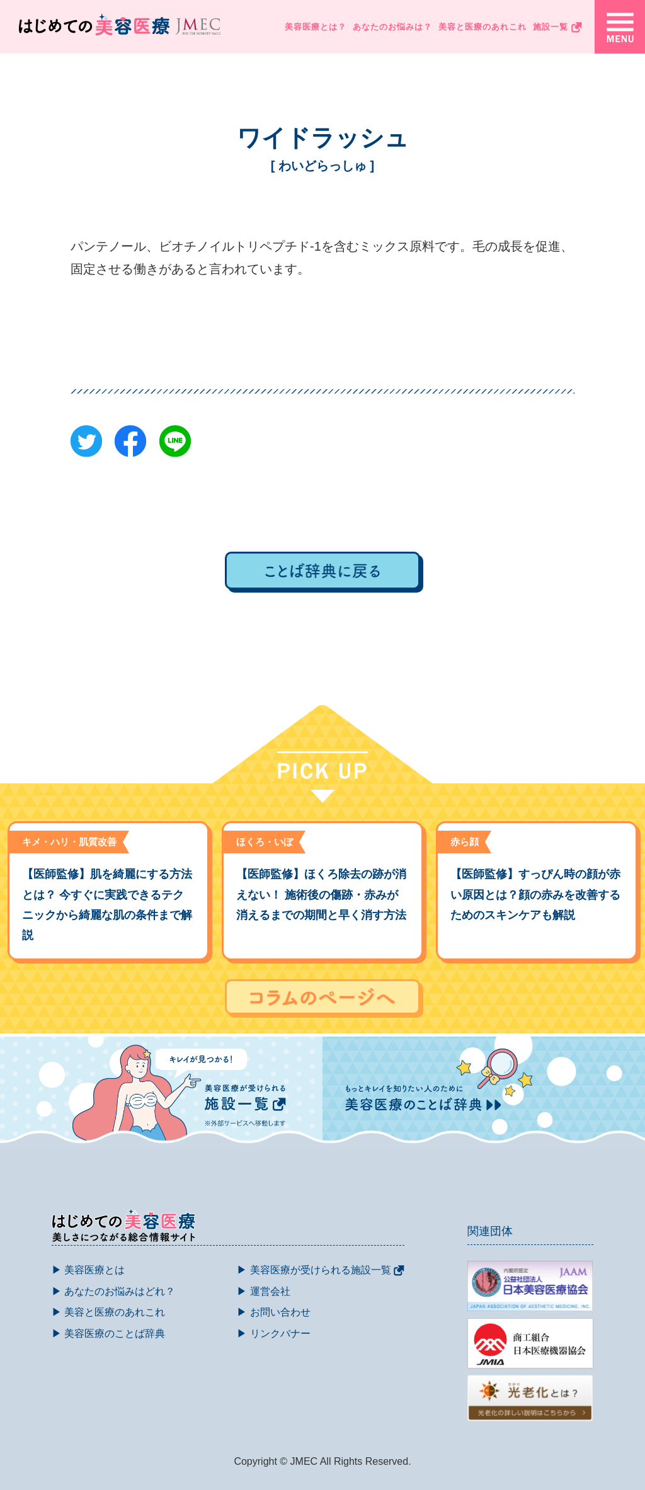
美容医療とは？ (315, 26)
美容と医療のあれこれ (482, 26)
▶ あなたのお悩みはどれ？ (113, 1291)
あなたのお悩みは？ (392, 26)
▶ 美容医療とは (88, 1270)
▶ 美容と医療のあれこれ (108, 1312)
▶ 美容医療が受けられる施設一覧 (320, 1270)
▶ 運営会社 (263, 1291)
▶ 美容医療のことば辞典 (108, 1333)
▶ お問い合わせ (273, 1312)
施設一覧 (557, 27)
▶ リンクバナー (273, 1333)
